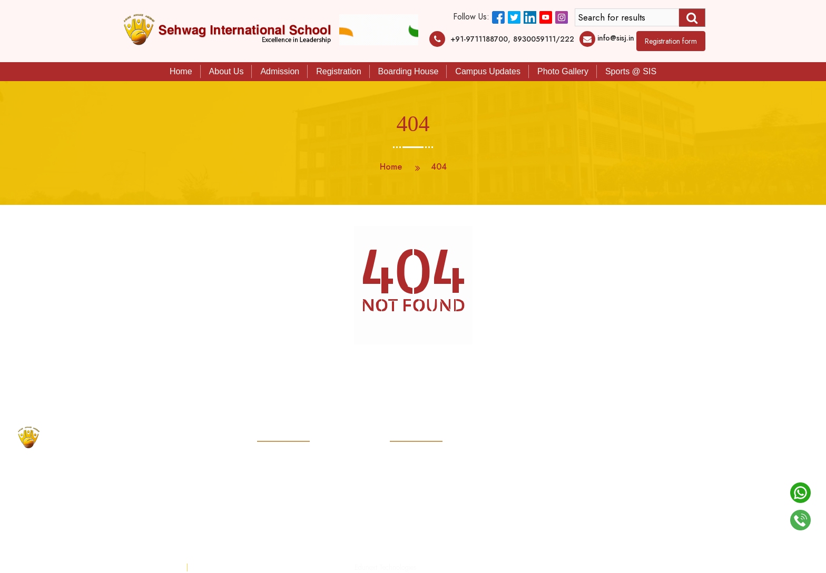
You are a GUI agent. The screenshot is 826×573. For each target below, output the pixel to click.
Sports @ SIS (630, 71)
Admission (279, 71)
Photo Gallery (562, 71)
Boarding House (408, 71)
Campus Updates (487, 71)
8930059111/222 (543, 39)
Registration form (671, 41)
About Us (226, 71)
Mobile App (274, 541)
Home (181, 71)
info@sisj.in (615, 38)
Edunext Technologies (386, 567)
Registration (338, 71)
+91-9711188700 (479, 39)
